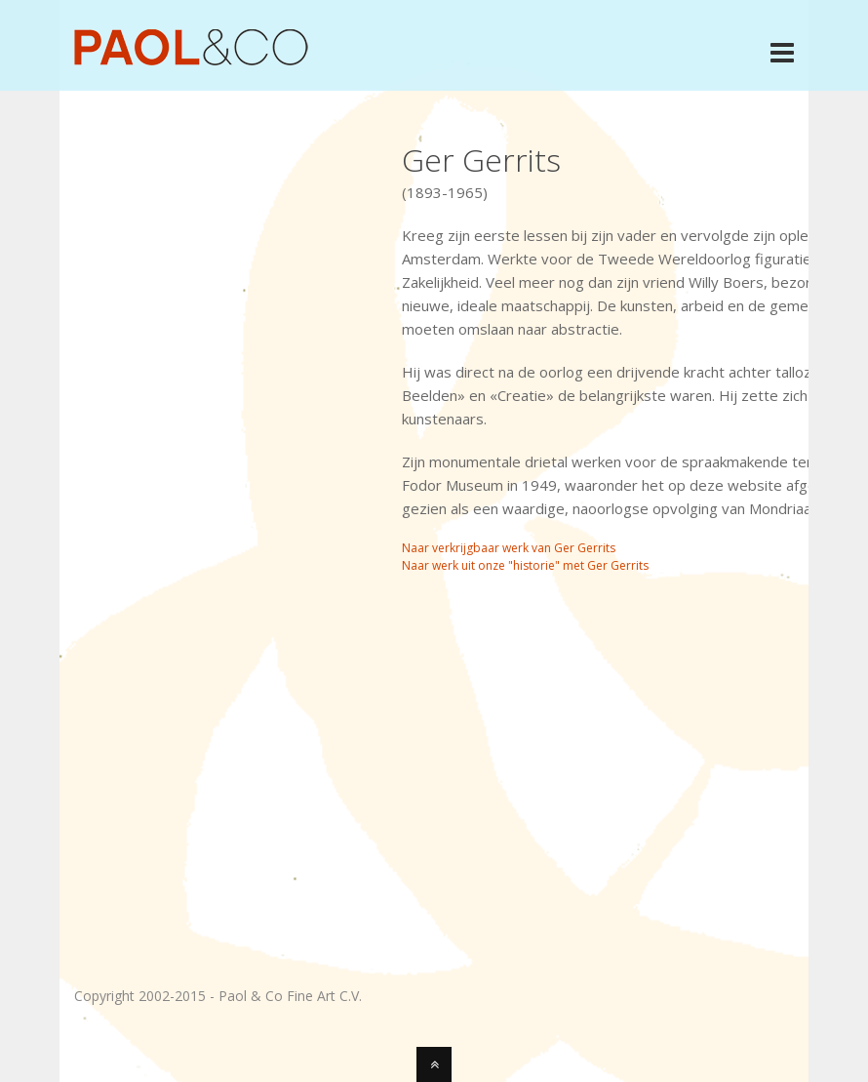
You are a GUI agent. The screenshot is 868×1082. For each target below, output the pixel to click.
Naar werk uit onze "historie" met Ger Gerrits (525, 565)
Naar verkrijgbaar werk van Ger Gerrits (508, 548)
